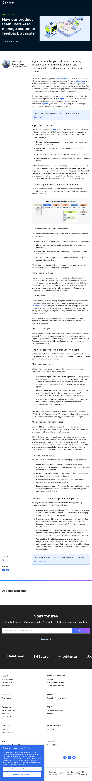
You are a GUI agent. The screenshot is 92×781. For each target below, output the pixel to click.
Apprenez (5, 713)
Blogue (49, 707)
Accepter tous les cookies (22, 769)
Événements (6, 717)
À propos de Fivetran (54, 725)
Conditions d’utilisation (53, 773)
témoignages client (9, 710)
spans (54, 129)
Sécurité (50, 679)
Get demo (45, 639)
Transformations (8, 679)
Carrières (50, 729)
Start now (38, 117)
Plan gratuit (6, 698)
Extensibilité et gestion (55, 682)
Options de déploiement (55, 685)
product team (79, 81)
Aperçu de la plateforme (56, 675)
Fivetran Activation (40, 306)
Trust (49, 741)
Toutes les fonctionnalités (56, 698)
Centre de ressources (55, 710)
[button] (87, 2)
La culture (5, 729)
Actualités (50, 713)
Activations (6, 685)
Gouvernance (7, 682)
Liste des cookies (70, 773)
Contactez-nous (8, 732)
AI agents (61, 99)
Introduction (51, 694)
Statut (49, 745)
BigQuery (45, 104)
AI (3, 560)
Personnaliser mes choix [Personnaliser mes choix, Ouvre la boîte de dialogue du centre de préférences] (22, 774)
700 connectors (62, 79)
